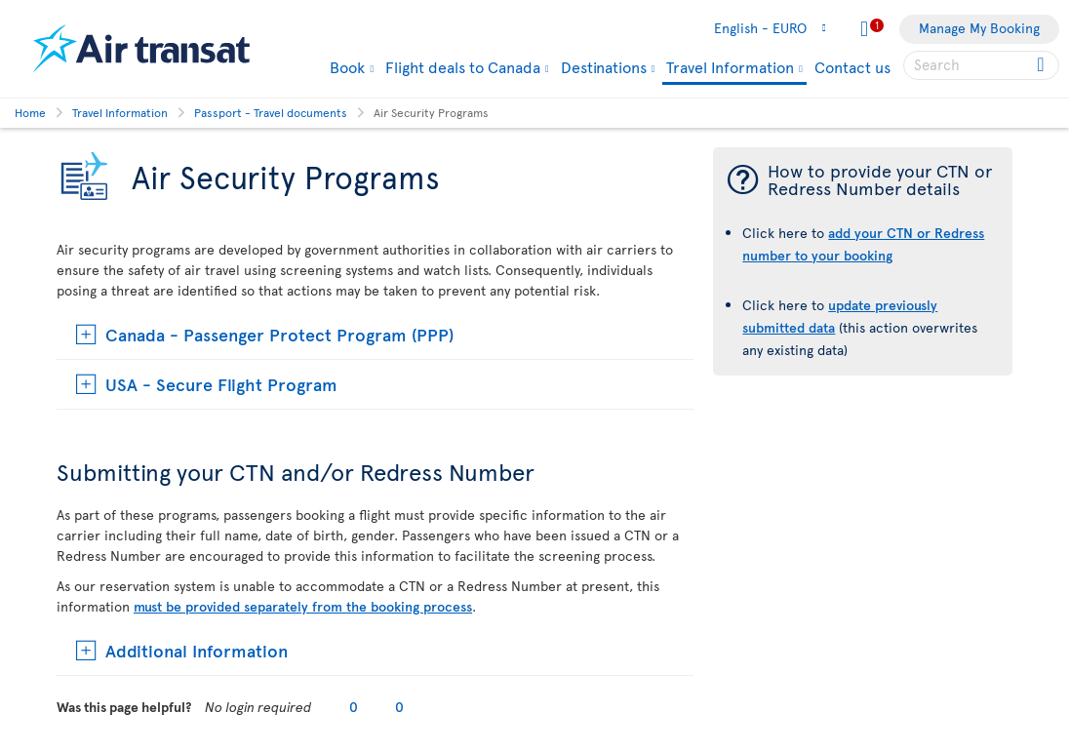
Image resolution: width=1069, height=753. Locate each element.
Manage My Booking (979, 28)
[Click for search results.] (1042, 65)
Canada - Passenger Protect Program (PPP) (279, 334)
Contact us (852, 66)
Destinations (604, 66)
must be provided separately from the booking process (303, 606)
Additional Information (196, 650)
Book (347, 66)
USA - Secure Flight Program (221, 384)
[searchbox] (981, 65)
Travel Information (730, 68)
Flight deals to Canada (462, 66)
